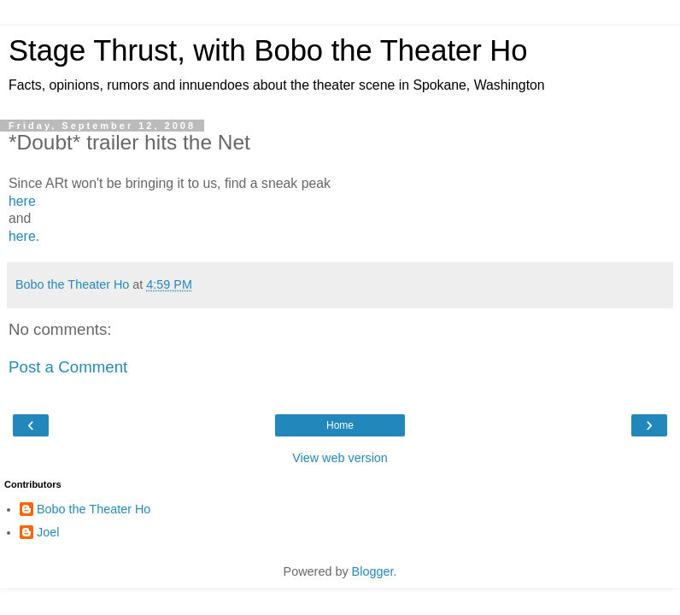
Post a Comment (68, 367)
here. (24, 236)
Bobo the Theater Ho (93, 509)
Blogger (373, 571)
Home (340, 425)
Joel (48, 532)
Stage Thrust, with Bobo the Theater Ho (268, 50)
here (22, 201)
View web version (340, 458)
